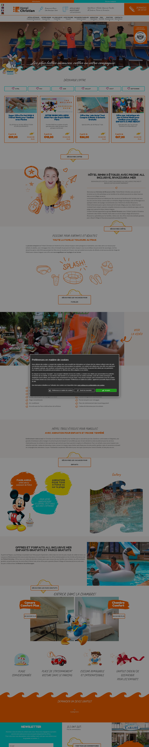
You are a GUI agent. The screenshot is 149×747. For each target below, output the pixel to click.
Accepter (106, 390)
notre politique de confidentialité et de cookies (90, 385)
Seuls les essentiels (84, 390)
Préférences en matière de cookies (60, 390)
